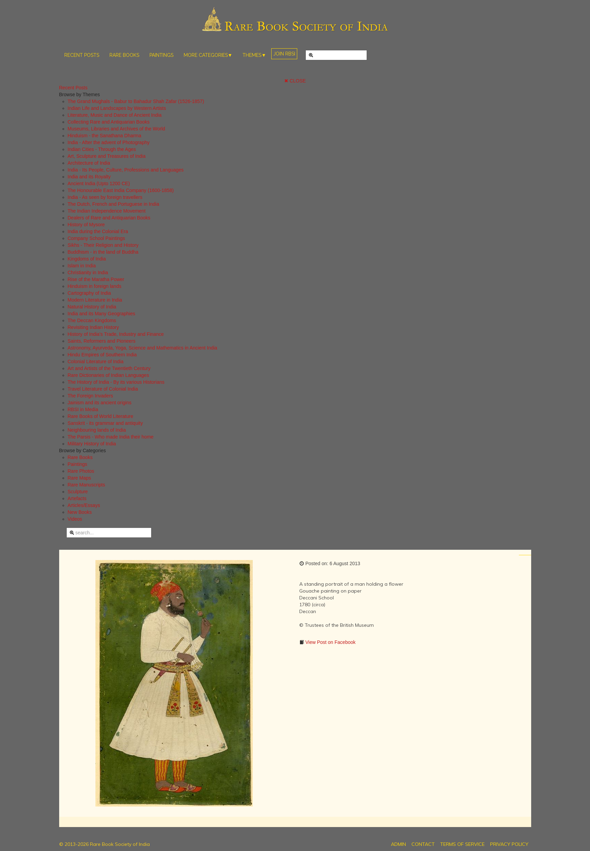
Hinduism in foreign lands (94, 286)
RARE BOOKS (124, 55)
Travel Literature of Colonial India (103, 389)
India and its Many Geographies (101, 313)
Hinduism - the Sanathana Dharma (105, 135)
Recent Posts (73, 87)
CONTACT (423, 844)
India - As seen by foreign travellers (105, 197)
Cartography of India (89, 293)
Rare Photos (81, 471)
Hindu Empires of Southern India (102, 354)
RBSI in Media (83, 409)
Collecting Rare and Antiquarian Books (109, 122)
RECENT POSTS (81, 55)
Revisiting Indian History (93, 327)
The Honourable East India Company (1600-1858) (121, 190)
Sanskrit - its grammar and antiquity (105, 423)
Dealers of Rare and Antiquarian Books (109, 217)
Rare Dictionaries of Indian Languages (108, 375)
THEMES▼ (254, 55)
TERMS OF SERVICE (462, 844)
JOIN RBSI (284, 53)
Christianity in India (88, 272)
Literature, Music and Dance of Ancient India (115, 115)
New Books (80, 512)
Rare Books (80, 457)
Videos (75, 519)
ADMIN (398, 844)
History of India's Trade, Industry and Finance (116, 334)
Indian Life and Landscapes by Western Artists (117, 108)
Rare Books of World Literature (100, 416)
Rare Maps (79, 478)
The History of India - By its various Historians (116, 382)
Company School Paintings (96, 238)
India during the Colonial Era (98, 231)
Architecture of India (89, 163)
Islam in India (82, 265)
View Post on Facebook (330, 642)
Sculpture (78, 491)
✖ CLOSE (295, 81)
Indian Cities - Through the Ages (102, 149)
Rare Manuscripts (86, 484)
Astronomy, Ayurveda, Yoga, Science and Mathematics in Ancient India (143, 348)
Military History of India (92, 443)
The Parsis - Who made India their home (111, 437)
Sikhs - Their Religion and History (103, 245)
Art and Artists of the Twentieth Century (109, 368)
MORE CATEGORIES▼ (208, 55)
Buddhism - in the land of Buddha (103, 252)
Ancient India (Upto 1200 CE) (99, 183)
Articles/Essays (84, 505)
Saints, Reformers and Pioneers (101, 341)
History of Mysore (86, 224)
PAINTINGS (161, 55)
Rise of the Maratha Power (96, 279)
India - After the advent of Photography (109, 142)
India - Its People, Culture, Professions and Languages (126, 170)
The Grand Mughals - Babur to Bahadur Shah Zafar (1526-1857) (136, 101)
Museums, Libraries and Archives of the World (116, 128)
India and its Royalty (89, 176)
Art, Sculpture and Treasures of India (107, 156)
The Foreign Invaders (90, 395)
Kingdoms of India (87, 259)
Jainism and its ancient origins (100, 402)
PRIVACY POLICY (509, 844)
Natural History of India (92, 306)
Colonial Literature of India (95, 361)
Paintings (78, 464)
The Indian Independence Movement (107, 211)
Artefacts (77, 498)
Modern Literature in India (95, 300)
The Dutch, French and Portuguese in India (113, 204)
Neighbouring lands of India (97, 430)
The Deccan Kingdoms (92, 320)
